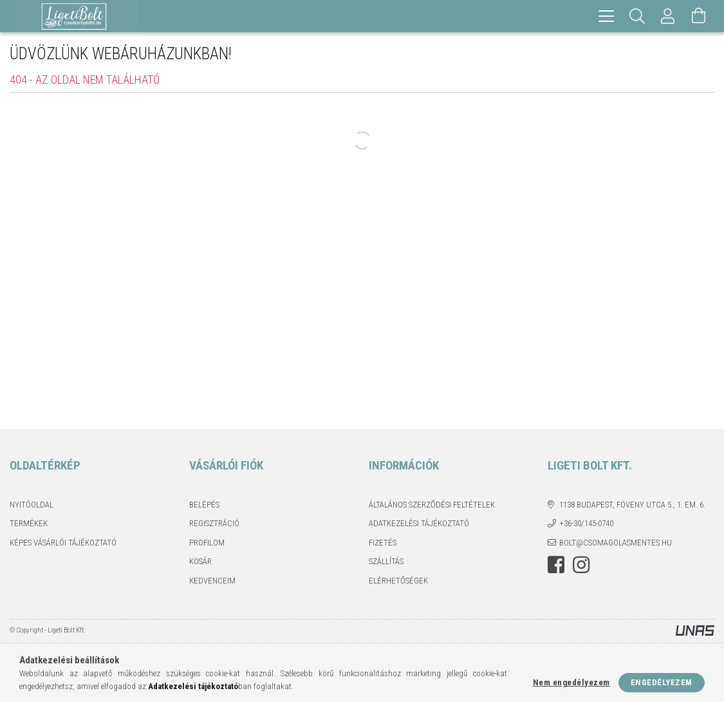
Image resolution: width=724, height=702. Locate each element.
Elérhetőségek (398, 580)
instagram (581, 564)
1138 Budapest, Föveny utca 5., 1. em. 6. (632, 504)
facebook (556, 564)
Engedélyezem (661, 682)
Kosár (200, 561)
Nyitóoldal (31, 504)
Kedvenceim (212, 580)
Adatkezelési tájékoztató (419, 523)
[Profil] (668, 16)
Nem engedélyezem (571, 682)
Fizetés (382, 542)
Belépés (204, 504)
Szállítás (386, 561)
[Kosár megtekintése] (698, 16)
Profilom (207, 542)
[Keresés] (637, 16)
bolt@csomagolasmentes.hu (615, 542)
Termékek (29, 523)
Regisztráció (214, 523)
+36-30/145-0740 (586, 523)
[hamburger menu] (606, 16)
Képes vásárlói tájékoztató (63, 542)
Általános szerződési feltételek (432, 504)
